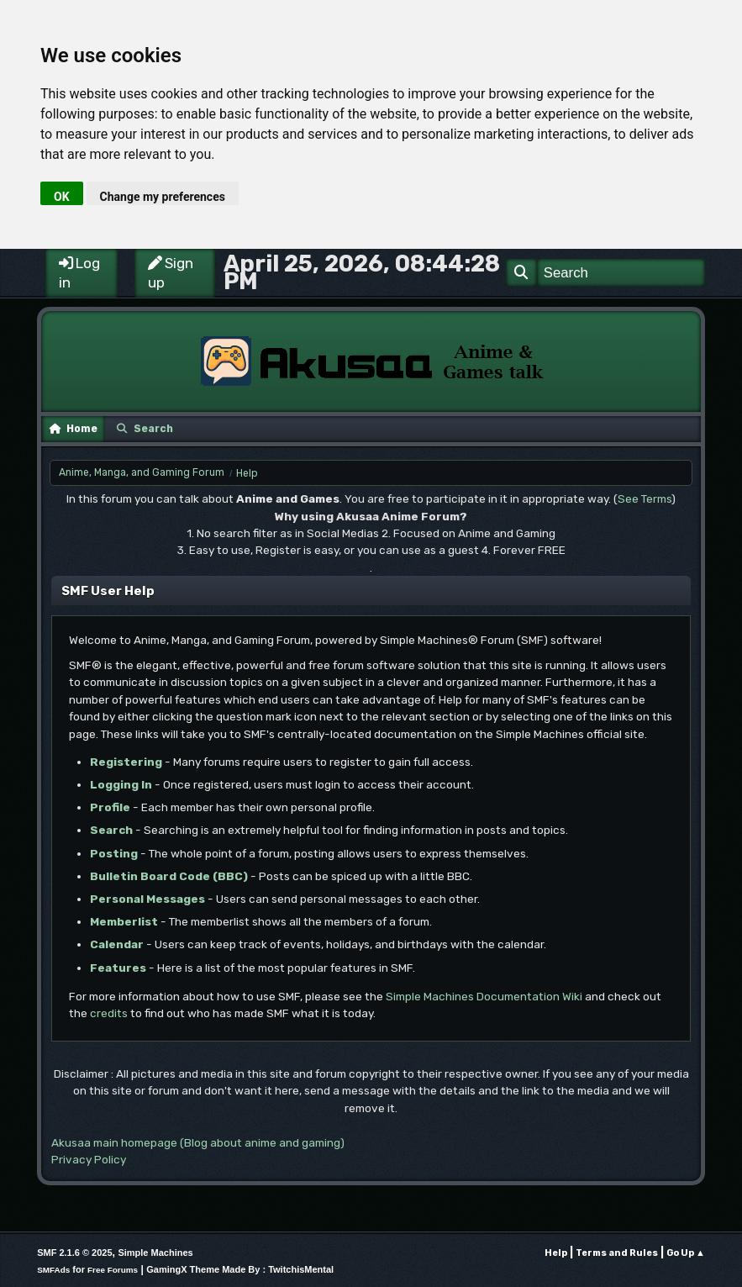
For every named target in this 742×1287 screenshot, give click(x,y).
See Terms (644, 498)
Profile (110, 807)
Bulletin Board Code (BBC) (169, 876)
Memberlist (124, 921)
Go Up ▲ (685, 1252)
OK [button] (62, 196)
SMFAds (53, 1269)
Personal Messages (147, 898)
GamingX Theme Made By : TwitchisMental (240, 1269)
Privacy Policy (88, 1159)
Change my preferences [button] (162, 196)
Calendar (117, 944)
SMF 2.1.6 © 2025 (74, 1252)
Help (556, 1252)
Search (111, 829)
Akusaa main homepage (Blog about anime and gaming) (198, 1142)
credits (109, 1013)
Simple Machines (155, 1252)
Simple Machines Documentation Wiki (484, 996)
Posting (114, 853)
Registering (126, 761)
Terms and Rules (617, 1252)
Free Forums (112, 1269)
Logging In (121, 784)
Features (118, 967)
